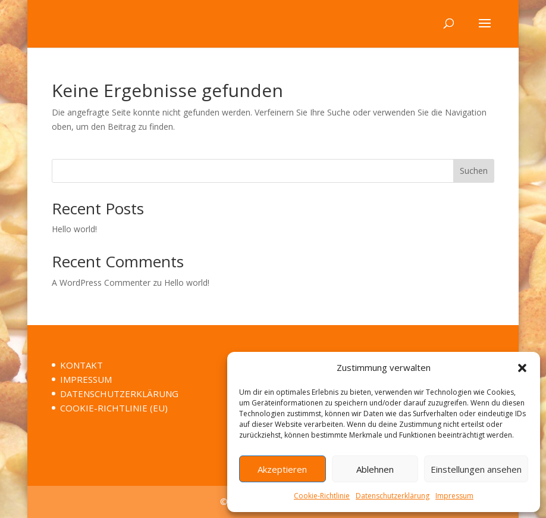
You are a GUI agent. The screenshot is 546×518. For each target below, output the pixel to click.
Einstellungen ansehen (476, 469)
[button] (522, 368)
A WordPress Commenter (101, 282)
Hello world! (74, 229)
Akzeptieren (282, 469)
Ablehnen (375, 469)
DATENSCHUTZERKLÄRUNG (119, 394)
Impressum (454, 496)
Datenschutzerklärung (392, 496)
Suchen (474, 170)
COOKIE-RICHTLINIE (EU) (114, 408)
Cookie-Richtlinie (322, 496)
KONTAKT (81, 365)
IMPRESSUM (86, 379)
